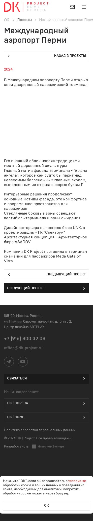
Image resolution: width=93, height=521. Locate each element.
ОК (46, 505)
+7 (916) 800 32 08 (24, 338)
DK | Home (46, 417)
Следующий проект (46, 288)
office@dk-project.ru (23, 348)
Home (34, 7)
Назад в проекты (46, 56)
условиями (77, 481)
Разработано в (34, 446)
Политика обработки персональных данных (39, 430)
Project (38, 3)
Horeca (37, 10)
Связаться (46, 379)
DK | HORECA (46, 403)
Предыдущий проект (46, 274)
